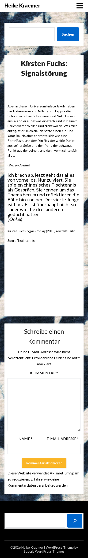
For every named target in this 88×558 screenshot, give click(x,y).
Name (25, 438)
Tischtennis (26, 240)
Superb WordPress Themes (44, 551)
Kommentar (44, 373)
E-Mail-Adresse (63, 438)
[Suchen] (74, 521)
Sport (12, 240)
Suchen (68, 34)
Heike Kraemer (22, 5)
